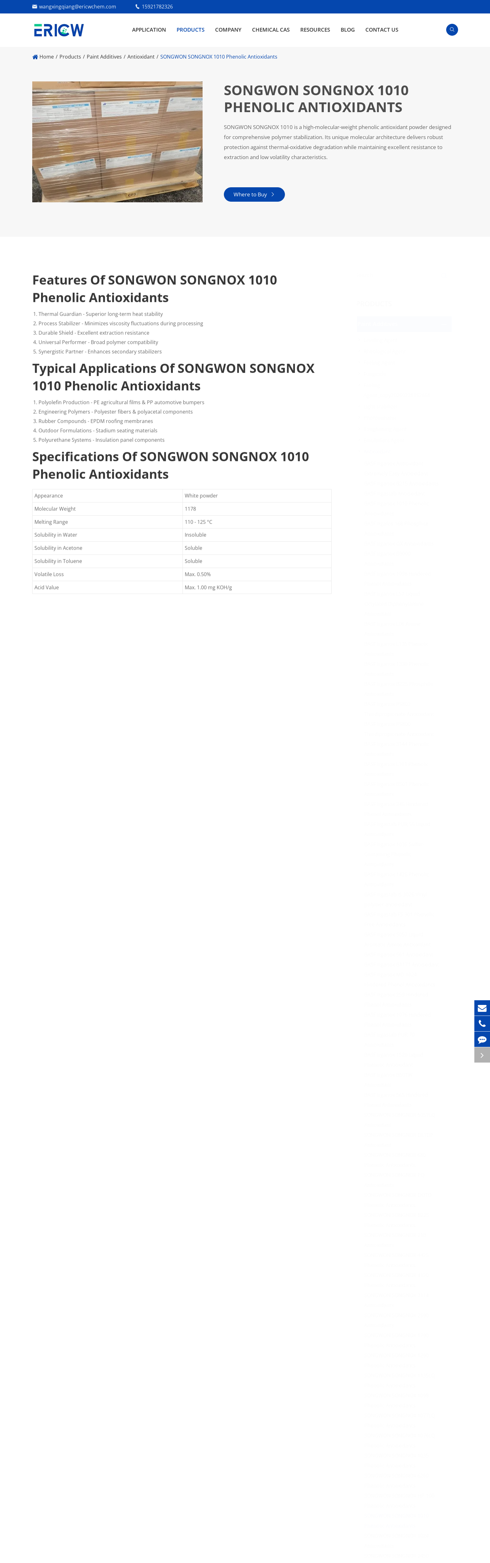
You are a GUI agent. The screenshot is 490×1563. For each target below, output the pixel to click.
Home (46, 56)
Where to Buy (254, 194)
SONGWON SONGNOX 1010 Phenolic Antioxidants (218, 56)
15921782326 (157, 6)
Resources (315, 29)
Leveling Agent (382, 340)
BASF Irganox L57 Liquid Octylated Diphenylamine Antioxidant (395, 603)
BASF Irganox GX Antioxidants (400, 543)
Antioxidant (141, 56)
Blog (348, 29)
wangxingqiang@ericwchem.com (77, 6)
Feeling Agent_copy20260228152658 (398, 390)
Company (228, 29)
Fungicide (376, 373)
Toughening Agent (386, 429)
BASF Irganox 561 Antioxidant (400, 954)
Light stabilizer (382, 406)
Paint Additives (104, 56)
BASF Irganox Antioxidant (395, 463)
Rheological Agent (386, 351)
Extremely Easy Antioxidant (398, 473)
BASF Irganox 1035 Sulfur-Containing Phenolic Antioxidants (396, 854)
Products (190, 29)
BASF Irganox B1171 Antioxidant (403, 964)
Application (149, 29)
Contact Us (381, 29)
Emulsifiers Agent (385, 440)
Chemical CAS (271, 29)
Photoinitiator (381, 417)
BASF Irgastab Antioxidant (396, 493)
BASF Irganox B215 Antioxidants (403, 483)
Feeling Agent (381, 362)
